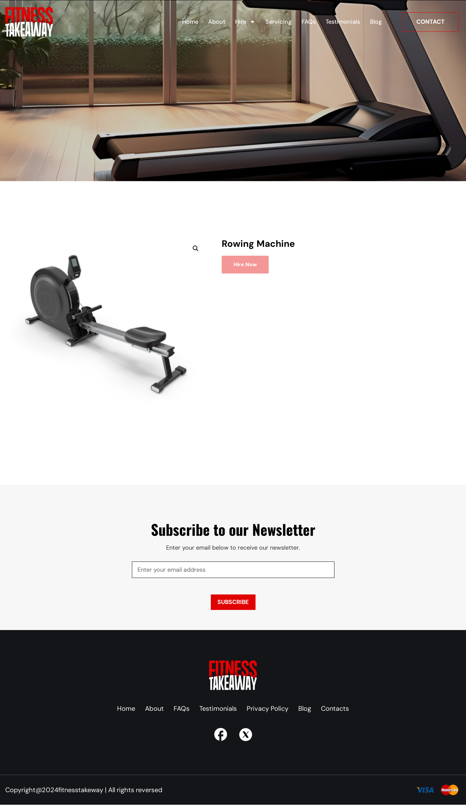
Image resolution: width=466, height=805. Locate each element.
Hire (245, 21)
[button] (196, 248)
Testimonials (343, 22)
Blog (376, 22)
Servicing (278, 22)
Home (190, 22)
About (216, 22)
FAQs (309, 22)
